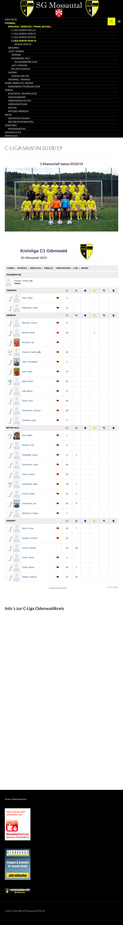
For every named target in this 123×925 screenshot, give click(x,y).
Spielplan (35, 268)
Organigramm (17, 97)
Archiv (12, 107)
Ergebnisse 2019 (20, 58)
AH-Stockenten (20, 68)
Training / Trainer (19, 79)
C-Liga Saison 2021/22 (23, 30)
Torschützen (63, 268)
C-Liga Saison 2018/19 (23, 40)
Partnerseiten (16, 128)
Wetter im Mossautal (21, 121)
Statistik (22, 268)
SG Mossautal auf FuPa (58, 588)
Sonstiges (10, 125)
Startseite (11, 19)
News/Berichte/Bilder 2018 (24, 86)
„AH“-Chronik (19, 65)
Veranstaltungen (19, 118)
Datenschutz (13, 132)
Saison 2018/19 (22, 44)
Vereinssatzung (17, 104)
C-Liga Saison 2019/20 (23, 37)
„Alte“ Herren (16, 51)
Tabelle (48, 268)
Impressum (11, 136)
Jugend (12, 72)
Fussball (10, 23)
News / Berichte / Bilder (19, 83)
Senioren (13, 47)
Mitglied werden (18, 111)
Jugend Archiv (20, 76)
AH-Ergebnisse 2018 (25, 61)
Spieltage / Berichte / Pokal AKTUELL (29, 26)
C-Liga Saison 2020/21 (23, 33)
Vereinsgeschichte (19, 100)
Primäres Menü (119, 21)
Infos (8, 114)
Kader (10, 268)
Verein (9, 90)
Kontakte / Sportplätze (22, 93)
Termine (16, 54)
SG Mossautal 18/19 (34, 257)
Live (76, 268)
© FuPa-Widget (112, 587)
